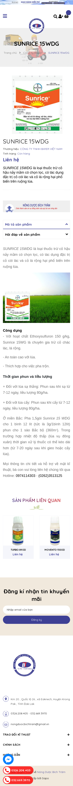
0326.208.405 (19, 713)
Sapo (45, 778)
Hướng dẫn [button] (36, 755)
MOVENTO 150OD (55, 549)
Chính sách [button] (36, 744)
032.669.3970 (38, 713)
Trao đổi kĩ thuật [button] (36, 734)
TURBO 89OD (18, 549)
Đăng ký (36, 620)
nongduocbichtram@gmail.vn (30, 724)
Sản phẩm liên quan (36, 500)
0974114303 (25, 476)
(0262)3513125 (50, 476)
